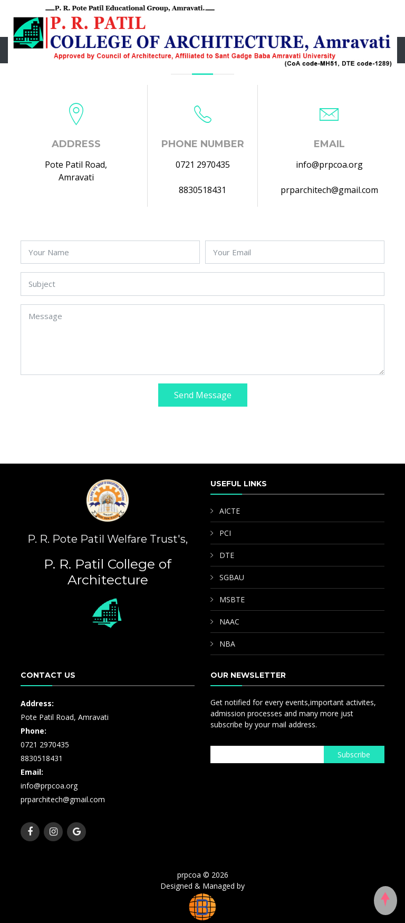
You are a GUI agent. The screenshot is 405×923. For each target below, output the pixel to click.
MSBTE (232, 599)
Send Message (203, 395)
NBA (227, 644)
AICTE (229, 511)
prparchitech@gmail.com (329, 190)
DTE (226, 555)
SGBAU (231, 577)
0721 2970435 (203, 164)
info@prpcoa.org (329, 164)
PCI (225, 533)
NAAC (229, 622)
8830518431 (202, 190)
